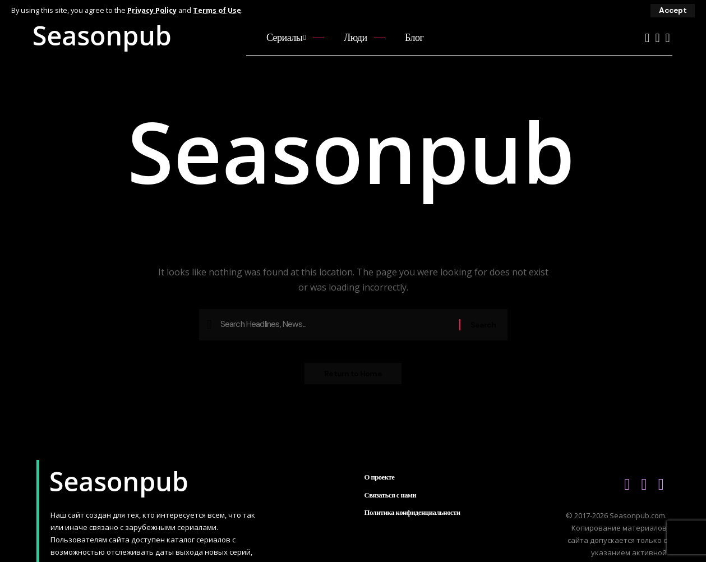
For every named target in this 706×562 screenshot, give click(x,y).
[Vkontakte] (657, 37)
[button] (672, 10)
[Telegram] (667, 37)
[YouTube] (647, 37)
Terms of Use (218, 10)
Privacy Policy (152, 10)
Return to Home (353, 377)
